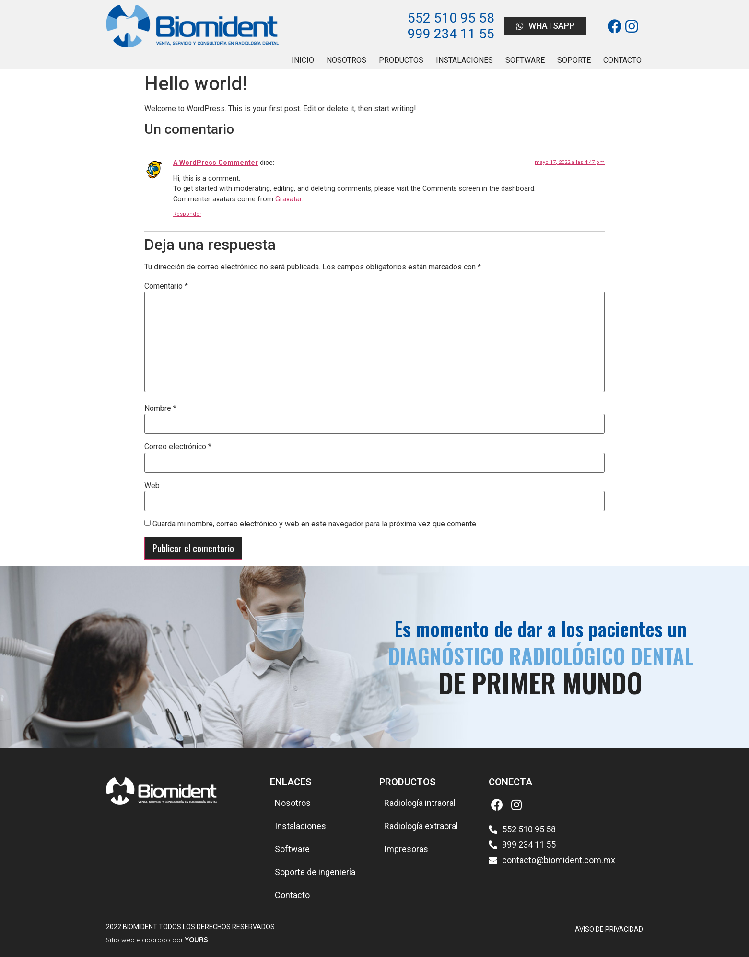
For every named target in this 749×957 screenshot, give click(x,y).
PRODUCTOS (401, 60)
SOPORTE (574, 60)
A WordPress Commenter (215, 163)
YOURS (196, 939)
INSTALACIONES (464, 60)
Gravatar (288, 199)
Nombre (160, 408)
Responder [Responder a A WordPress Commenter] (187, 214)
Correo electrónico (177, 447)
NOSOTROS (346, 60)
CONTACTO (622, 60)
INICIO (303, 60)
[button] (545, 26)
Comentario (166, 286)
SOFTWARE (525, 60)
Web (152, 486)
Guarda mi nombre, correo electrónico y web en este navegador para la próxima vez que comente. (315, 524)
